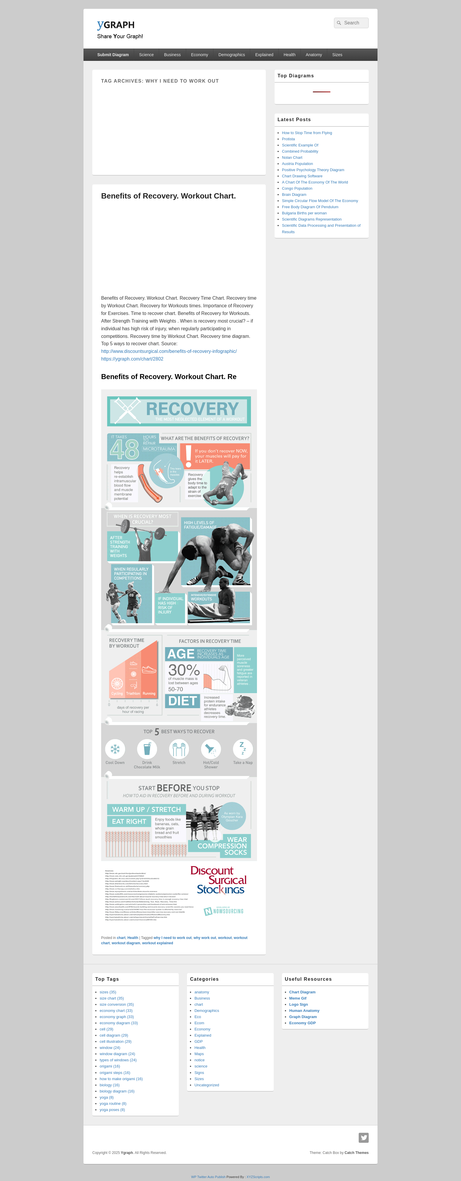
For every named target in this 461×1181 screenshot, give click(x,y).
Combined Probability (300, 151)
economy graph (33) (117, 1017)
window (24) (110, 1047)
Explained (264, 54)
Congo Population (297, 188)
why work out (204, 938)
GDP (198, 1041)
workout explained (157, 943)
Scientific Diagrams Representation (312, 219)
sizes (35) (108, 992)
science (200, 1066)
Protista (288, 139)
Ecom (199, 1023)
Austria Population (297, 163)
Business (172, 54)
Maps (199, 1054)
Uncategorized (206, 1085)
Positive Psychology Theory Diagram (313, 170)
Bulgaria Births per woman (304, 213)
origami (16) (110, 1066)
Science (146, 54)
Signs (199, 1072)
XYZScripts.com (258, 1177)
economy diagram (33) (119, 1023)
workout (225, 938)
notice (199, 1060)
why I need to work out (172, 938)
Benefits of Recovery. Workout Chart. (168, 195)
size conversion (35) (117, 1004)
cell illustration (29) (115, 1041)
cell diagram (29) (114, 1035)
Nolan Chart (292, 157)
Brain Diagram (294, 194)
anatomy (201, 992)
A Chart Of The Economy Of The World (315, 182)
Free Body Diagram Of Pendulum (310, 207)
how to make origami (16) (121, 1079)
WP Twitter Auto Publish (208, 1177)
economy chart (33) (116, 1010)
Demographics (231, 54)
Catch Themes (357, 1153)
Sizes (337, 54)
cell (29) (106, 1029)
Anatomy (314, 54)
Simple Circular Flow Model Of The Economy (320, 200)
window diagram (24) (117, 1054)
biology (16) (110, 1085)
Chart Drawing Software (302, 176)
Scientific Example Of (300, 145)
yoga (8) (107, 1097)
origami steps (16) (115, 1072)
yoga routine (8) (113, 1103)
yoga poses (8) (112, 1109)
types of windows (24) (118, 1060)
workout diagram (126, 943)
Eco (197, 1017)
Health (289, 54)
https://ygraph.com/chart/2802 (132, 358)
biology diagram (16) (117, 1091)
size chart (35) (112, 998)
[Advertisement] (179, 125)
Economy (199, 54)
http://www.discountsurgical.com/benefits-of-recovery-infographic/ (169, 351)
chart (121, 938)
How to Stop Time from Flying (307, 133)
